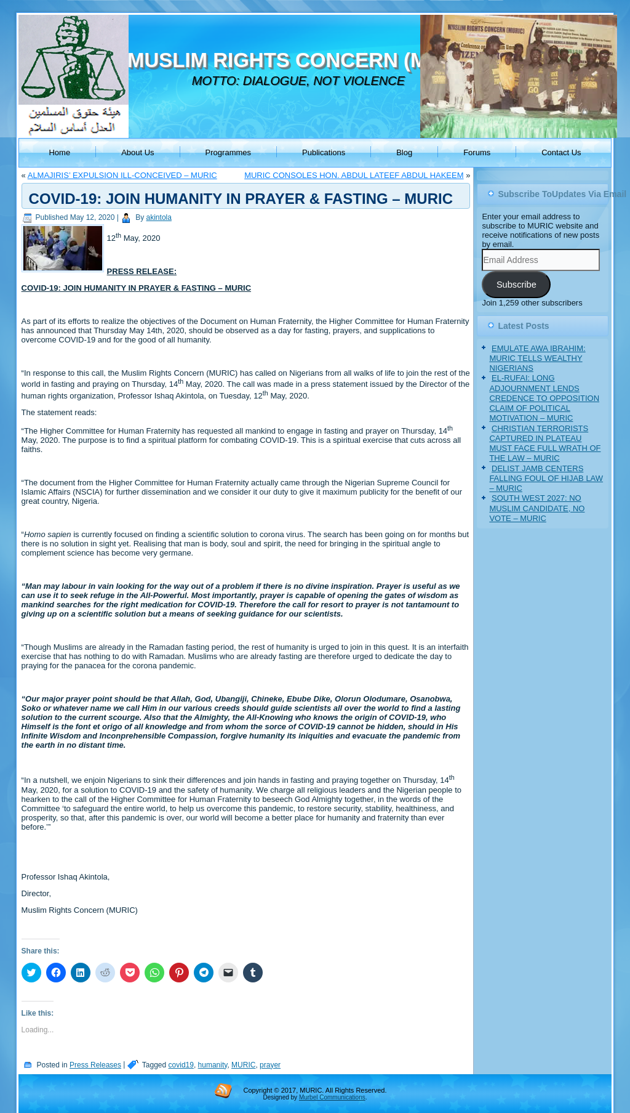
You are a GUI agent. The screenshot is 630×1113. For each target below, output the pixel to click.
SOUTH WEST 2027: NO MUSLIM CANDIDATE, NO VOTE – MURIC (536, 508)
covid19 (181, 1065)
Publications (323, 152)
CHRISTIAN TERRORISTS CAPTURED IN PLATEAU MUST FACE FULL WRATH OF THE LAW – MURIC (544, 443)
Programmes (228, 152)
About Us (137, 152)
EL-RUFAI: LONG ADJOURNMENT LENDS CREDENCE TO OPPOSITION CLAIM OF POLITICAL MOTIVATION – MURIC (544, 398)
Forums (476, 152)
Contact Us (561, 152)
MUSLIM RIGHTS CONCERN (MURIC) (305, 60)
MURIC (243, 1065)
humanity (213, 1065)
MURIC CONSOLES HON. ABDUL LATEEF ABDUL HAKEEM (353, 175)
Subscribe (516, 284)
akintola (159, 217)
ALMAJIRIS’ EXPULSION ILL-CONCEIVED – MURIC (122, 175)
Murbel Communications (332, 1097)
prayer (270, 1065)
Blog (404, 152)
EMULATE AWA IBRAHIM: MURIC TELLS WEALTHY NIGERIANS (537, 358)
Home (59, 152)
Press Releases (95, 1065)
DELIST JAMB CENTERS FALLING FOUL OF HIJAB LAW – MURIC (546, 478)
